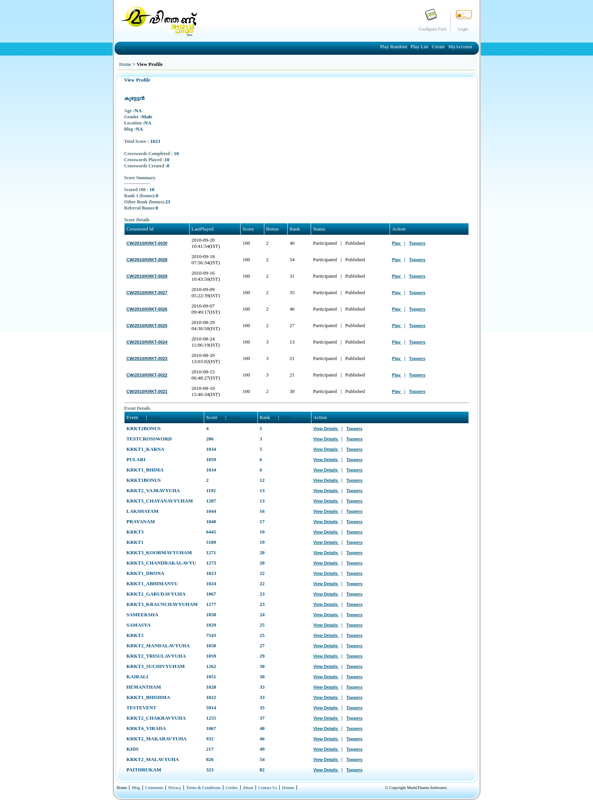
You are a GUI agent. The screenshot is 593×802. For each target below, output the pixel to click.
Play (397, 243)
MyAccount (460, 46)
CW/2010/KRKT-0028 (146, 259)
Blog (136, 787)
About (248, 787)
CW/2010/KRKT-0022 (146, 375)
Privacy (174, 787)
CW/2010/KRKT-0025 (146, 325)
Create (439, 46)
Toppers (417, 243)
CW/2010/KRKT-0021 (146, 391)
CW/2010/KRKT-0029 (146, 276)
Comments (154, 787)
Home (125, 64)
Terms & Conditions (203, 787)
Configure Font (433, 29)
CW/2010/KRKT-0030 (146, 243)
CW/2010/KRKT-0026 (146, 309)
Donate (288, 787)
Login (463, 29)
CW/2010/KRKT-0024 (146, 342)
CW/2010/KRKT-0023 (146, 358)
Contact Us (267, 787)
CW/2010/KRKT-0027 (146, 292)
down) (153, 417)
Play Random (394, 46)
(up (142, 417)
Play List (420, 46)
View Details (326, 428)
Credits (232, 787)
